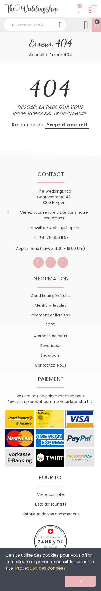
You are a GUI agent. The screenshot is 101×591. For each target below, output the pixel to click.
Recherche (60, 25)
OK (80, 581)
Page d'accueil (67, 125)
